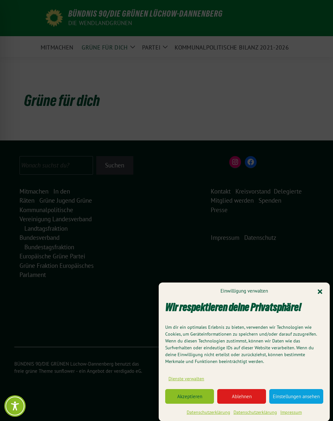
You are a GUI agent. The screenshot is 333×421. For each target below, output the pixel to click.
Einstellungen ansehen (296, 400)
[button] (320, 294)
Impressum (291, 415)
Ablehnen (242, 400)
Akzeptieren (189, 400)
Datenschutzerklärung (208, 415)
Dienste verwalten (186, 382)
